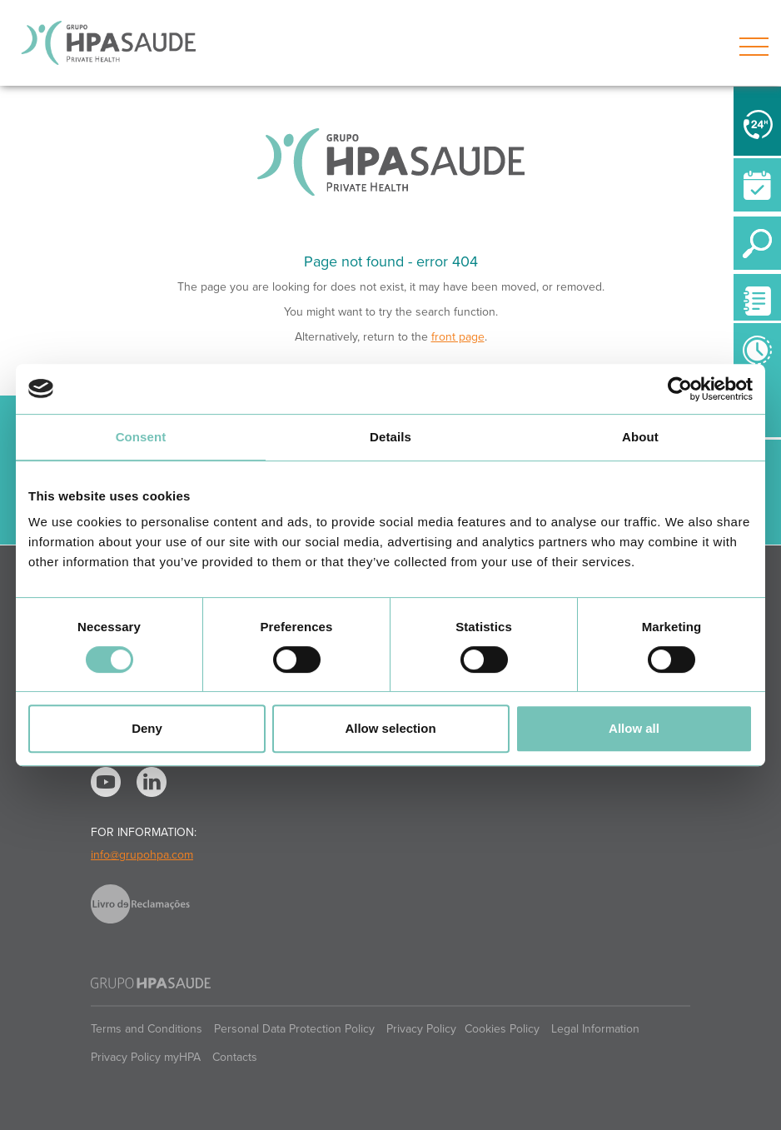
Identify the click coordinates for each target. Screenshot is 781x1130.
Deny (147, 728)
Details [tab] (390, 437)
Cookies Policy (502, 1029)
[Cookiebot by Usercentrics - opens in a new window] (680, 388)
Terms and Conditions (146, 1029)
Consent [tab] (141, 437)
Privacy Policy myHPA (146, 1057)
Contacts (234, 1057)
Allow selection (390, 728)
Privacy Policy (421, 1029)
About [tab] (640, 437)
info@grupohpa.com (142, 855)
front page (458, 337)
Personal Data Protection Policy (294, 1029)
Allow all (634, 728)
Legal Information (595, 1029)
